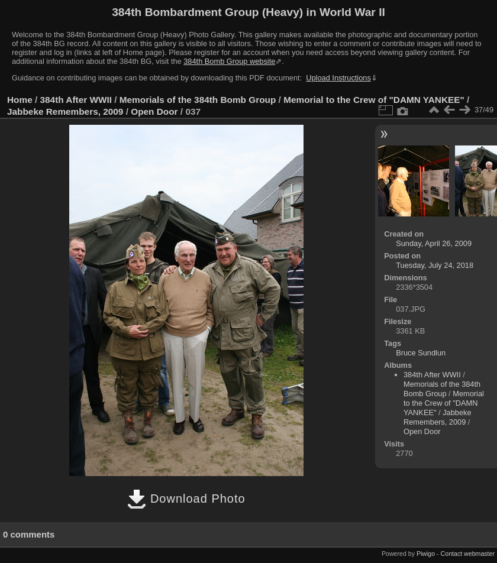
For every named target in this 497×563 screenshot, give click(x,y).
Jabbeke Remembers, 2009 (65, 111)
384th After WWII (76, 100)
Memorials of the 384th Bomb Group (198, 100)
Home (20, 100)
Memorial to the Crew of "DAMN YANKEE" (373, 100)
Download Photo (186, 498)
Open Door (154, 111)
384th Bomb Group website (229, 61)
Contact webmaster (468, 553)
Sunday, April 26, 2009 (434, 243)
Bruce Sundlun (421, 352)
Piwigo (426, 553)
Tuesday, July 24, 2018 (434, 265)
